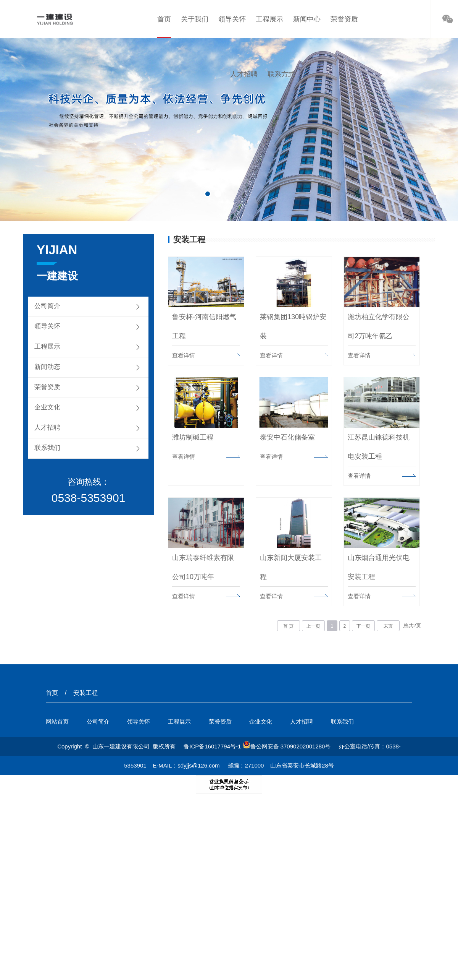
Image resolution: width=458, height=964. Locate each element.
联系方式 (281, 74)
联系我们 (47, 447)
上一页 (313, 627)
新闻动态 (47, 366)
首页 (164, 19)
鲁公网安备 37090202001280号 (287, 747)
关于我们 (194, 19)
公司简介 (47, 306)
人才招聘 (244, 74)
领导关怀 (232, 19)
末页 (388, 627)
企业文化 (47, 407)
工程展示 (269, 19)
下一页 (363, 627)
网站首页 (57, 722)
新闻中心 (307, 19)
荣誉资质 (344, 19)
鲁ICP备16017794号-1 (212, 747)
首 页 (288, 627)
